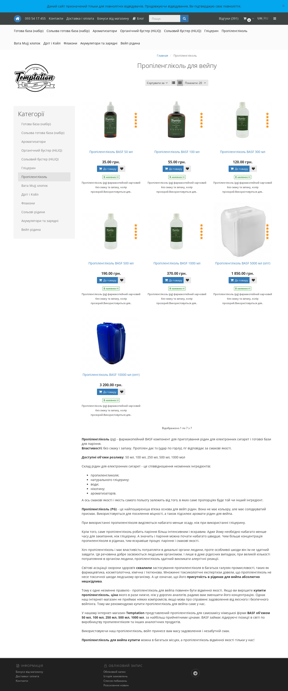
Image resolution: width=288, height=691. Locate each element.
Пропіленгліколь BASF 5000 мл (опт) (242, 263)
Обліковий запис (115, 672)
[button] (248, 18)
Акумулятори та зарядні (98, 43)
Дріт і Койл (52, 43)
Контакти (56, 18)
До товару (107, 169)
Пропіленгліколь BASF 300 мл (242, 152)
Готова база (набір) (28, 31)
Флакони (70, 43)
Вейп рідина (130, 43)
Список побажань (115, 681)
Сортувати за (158, 83)
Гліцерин (211, 31)
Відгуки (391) (228, 18)
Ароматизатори (105, 31)
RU (266, 18)
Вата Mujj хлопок (27, 43)
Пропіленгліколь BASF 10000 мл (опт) (111, 374)
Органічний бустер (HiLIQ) (140, 31)
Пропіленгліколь (234, 31)
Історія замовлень (116, 676)
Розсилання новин (116, 685)
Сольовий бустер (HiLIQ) (182, 31)
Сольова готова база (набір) (68, 31)
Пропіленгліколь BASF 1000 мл (176, 263)
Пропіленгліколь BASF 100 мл (177, 152)
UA (259, 18)
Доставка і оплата (80, 18)
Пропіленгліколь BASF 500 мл (111, 263)
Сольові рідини (33, 212)
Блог (138, 18)
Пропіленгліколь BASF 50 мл (111, 152)
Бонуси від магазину (113, 18)
